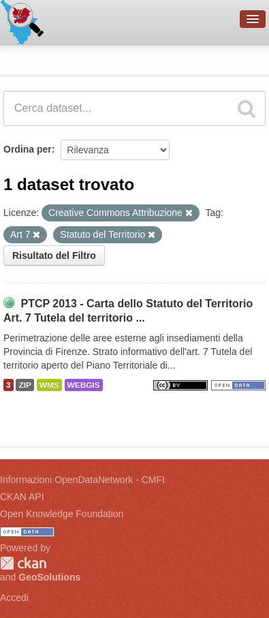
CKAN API (22, 496)
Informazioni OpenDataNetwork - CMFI (82, 479)
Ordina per (27, 149)
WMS (49, 385)
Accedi (14, 597)
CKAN (23, 563)
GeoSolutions (49, 577)
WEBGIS (83, 385)
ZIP (24, 385)
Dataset (24, 57)
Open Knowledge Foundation (61, 513)
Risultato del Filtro (54, 255)
